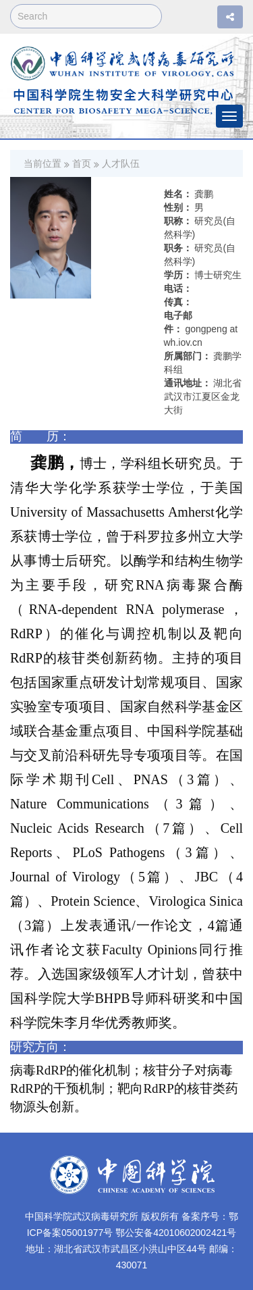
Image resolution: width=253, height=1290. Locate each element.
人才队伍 (121, 163)
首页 (81, 163)
